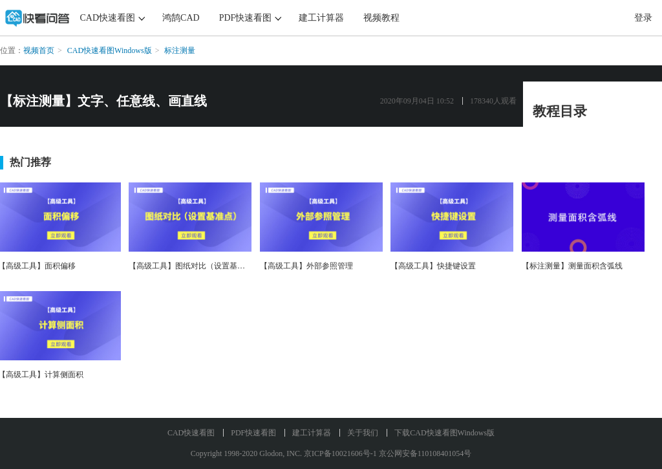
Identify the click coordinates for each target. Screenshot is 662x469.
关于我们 (362, 432)
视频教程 (381, 18)
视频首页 (38, 50)
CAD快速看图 (108, 18)
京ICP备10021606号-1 (340, 453)
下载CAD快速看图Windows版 (444, 432)
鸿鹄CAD (181, 18)
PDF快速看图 (245, 18)
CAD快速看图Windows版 (109, 50)
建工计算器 (321, 18)
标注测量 (179, 50)
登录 (643, 18)
